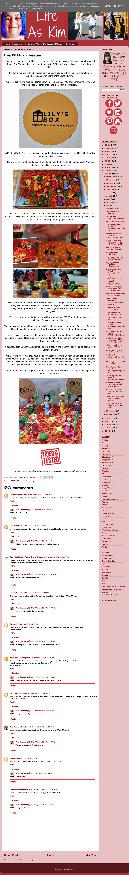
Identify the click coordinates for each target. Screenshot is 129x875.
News (104, 533)
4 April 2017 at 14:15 (48, 789)
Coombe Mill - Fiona (19, 495)
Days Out (106, 488)
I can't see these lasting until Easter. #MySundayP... (113, 281)
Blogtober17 (107, 457)
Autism (105, 440)
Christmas (106, 477)
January (110, 414)
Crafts (105, 485)
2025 (107, 148)
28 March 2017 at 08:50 (56, 557)
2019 (107, 167)
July (108, 193)
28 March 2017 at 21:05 (39, 693)
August (109, 189)
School (105, 550)
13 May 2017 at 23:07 (42, 805)
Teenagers (106, 572)
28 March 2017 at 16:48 (42, 658)
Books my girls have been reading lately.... (115, 398)
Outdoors (106, 538)
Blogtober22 (108, 465)
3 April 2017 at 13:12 (27, 758)
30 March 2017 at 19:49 (43, 510)
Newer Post (11, 855)
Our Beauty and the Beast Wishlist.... (114, 258)
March (109, 206)
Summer (106, 567)
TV (103, 584)
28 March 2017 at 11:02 (27, 624)
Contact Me (33, 44)
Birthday (106, 448)
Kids (104, 519)
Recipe (105, 544)
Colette (13, 758)
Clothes (105, 479)
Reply (12, 501)
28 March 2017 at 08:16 (37, 526)
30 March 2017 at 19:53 (43, 641)
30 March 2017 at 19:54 (43, 677)
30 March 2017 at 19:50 (43, 574)
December (111, 177)
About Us (19, 44)
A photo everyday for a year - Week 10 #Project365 (114, 340)
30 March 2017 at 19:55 (43, 742)
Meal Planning (108, 524)
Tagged (105, 569)
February (110, 411)
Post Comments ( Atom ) (28, 860)
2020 (107, 164)
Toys (37, 481)
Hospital (106, 516)
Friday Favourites (110, 499)
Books (105, 468)
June (108, 196)
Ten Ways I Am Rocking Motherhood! (113, 264)
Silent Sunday (108, 561)
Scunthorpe (107, 555)
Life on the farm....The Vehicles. (115, 217)
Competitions (108, 482)
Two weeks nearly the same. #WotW (115, 294)
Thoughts (106, 575)
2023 (107, 155)
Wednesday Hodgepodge (113, 586)
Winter (105, 592)
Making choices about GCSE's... (114, 313)
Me (103, 522)
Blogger (69, 869)
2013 (107, 428)
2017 (107, 174)
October (110, 183)
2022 (107, 158)
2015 (107, 421)
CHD (104, 474)
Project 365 (108, 541)
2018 (107, 171)
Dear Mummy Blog (18, 693)
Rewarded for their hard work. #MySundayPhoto (115, 235)
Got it (120, 6)
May (108, 199)
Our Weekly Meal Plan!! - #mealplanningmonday (115, 227)
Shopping (29, 481)
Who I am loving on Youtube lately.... (114, 351)
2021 (107, 161)
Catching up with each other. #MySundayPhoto (115, 377)
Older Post (90, 855)
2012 (107, 431)
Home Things (108, 513)
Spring (105, 564)
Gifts (13, 481)
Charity (105, 471)
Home (7, 44)
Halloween (106, 507)
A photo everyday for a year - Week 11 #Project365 (114, 288)
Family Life (107, 493)
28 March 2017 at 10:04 (37, 593)
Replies (15, 505)
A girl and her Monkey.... (112, 253)
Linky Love (71, 44)
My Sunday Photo (110, 530)
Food (104, 496)
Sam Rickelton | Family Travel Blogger (27, 557)
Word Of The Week (110, 595)
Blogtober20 (108, 462)
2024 (107, 151)
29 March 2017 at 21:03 (42, 727)
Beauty (105, 446)
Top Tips (106, 578)
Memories (106, 527)
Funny (105, 502)
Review (20, 481)
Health (105, 510)
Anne (12, 624)
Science (105, 552)
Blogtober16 (107, 454)
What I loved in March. (112, 212)
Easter (105, 491)
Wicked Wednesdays (111, 589)
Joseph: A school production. (113, 308)
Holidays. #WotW (113, 208)
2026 (107, 145)
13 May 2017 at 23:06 (42, 773)
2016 (107, 418)
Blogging (106, 451)
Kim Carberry (22, 510)
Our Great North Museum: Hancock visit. (115, 405)
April (108, 202)
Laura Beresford (17, 593)
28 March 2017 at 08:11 (41, 495)
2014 (107, 425)
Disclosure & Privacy (52, 44)
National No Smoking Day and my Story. (115, 357)
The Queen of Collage (19, 727)
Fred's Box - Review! (115, 221)
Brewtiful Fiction (17, 526)
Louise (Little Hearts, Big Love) (24, 789)
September (111, 186)
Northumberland (109, 536)
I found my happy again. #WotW (114, 346)
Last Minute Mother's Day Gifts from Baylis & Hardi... (114, 301)
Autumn (105, 443)
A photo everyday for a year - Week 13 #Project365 (114, 242)
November (111, 180)
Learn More (110, 6)
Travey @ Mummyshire (20, 658)
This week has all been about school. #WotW (115, 391)
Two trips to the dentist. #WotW (114, 248)
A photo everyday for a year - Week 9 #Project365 (114, 384)
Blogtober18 (107, 460)
